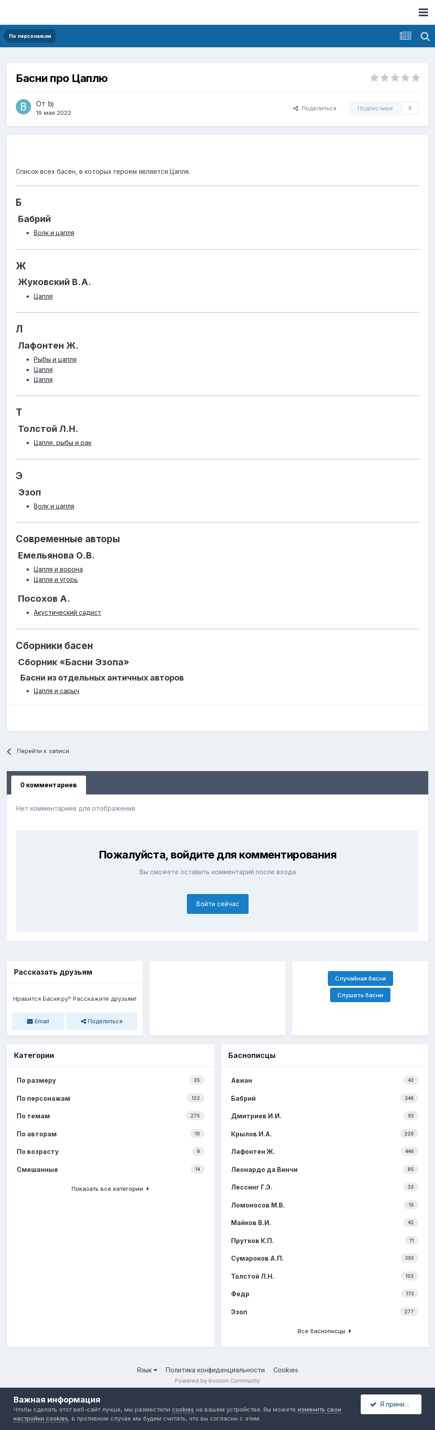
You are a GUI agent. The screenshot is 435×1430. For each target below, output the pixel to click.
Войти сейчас (217, 904)
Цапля (43, 296)
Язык (147, 1370)
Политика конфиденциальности (215, 1370)
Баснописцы (252, 1055)
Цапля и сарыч (56, 691)
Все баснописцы (324, 1331)
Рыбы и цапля (55, 359)
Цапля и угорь (56, 579)
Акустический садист (67, 612)
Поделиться (314, 108)
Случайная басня (360, 978)
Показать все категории (110, 1188)
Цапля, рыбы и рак (62, 442)
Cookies (285, 1370)
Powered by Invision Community (217, 1380)
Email (38, 1021)
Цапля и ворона (58, 569)
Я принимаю (394, 1404)
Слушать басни (360, 995)
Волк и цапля (54, 232)
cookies (183, 1409)
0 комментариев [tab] (48, 785)
